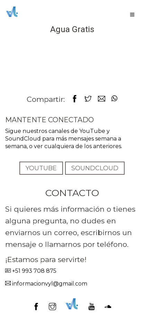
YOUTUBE (41, 168)
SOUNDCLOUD (94, 168)
